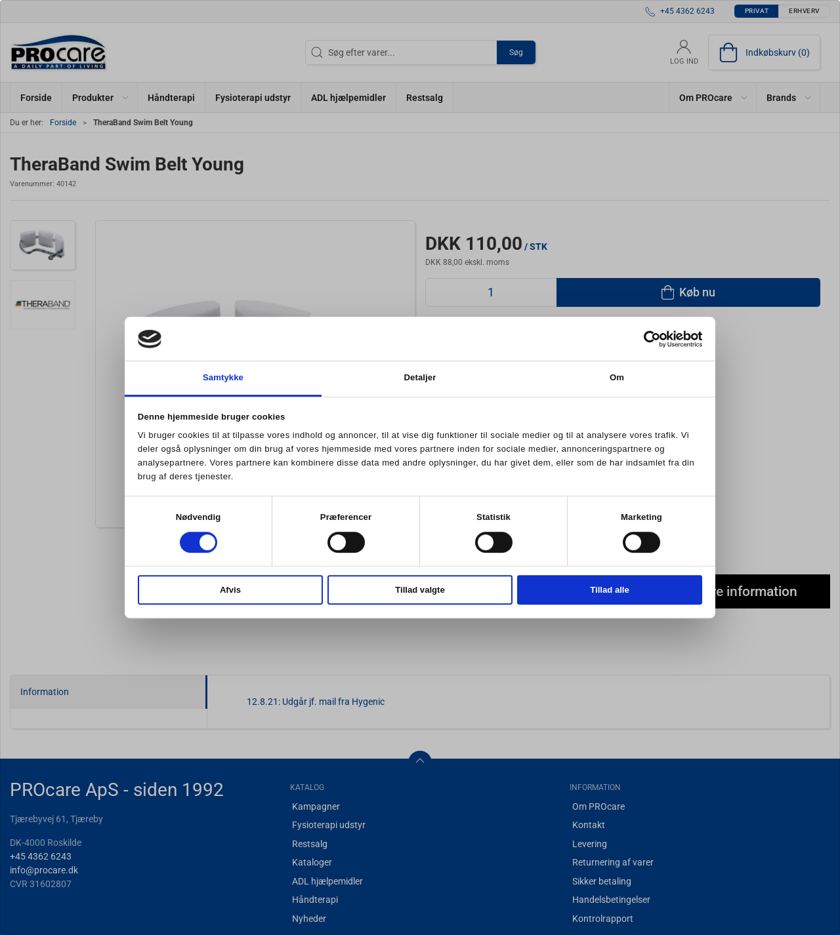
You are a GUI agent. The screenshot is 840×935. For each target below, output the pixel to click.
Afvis (230, 590)
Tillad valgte (420, 590)
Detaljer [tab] (420, 378)
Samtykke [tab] (223, 378)
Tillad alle (609, 590)
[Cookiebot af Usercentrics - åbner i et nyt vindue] (644, 339)
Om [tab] (617, 378)
